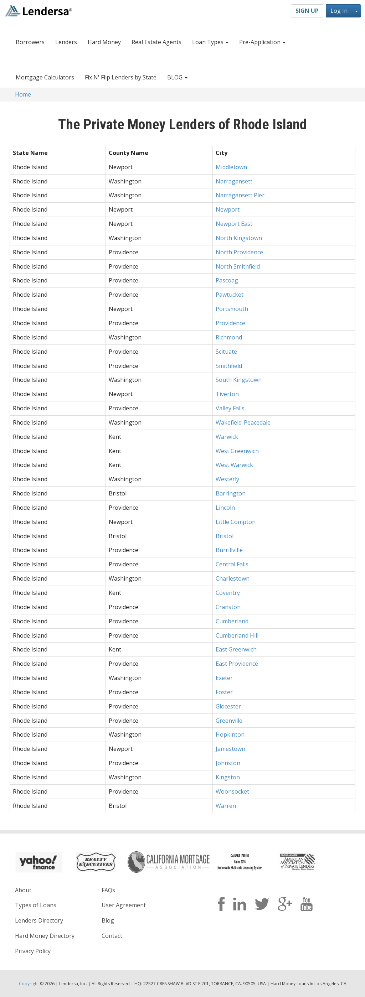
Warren (226, 806)
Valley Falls (230, 408)
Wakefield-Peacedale (243, 422)
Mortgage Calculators (45, 77)
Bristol (224, 536)
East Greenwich (236, 649)
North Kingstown (239, 238)
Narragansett (234, 181)
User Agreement (124, 905)
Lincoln (225, 508)
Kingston (228, 777)
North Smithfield (238, 266)
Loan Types (210, 42)
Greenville (229, 721)
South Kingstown (239, 380)
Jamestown (230, 749)
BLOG (177, 77)
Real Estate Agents (156, 42)
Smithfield (229, 366)
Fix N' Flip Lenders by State (120, 77)
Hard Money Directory (44, 936)
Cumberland (232, 621)
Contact (112, 936)
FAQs (108, 890)
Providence (230, 323)
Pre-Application (262, 42)
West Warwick (234, 465)
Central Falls (232, 564)
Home (23, 94)
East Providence (237, 664)
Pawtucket (229, 294)
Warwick (227, 437)
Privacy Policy (33, 951)
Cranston (228, 607)
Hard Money (104, 42)
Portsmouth (232, 309)
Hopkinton (230, 734)
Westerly (227, 479)
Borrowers (30, 42)
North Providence (239, 252)
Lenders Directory (39, 920)
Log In (339, 11)
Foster (224, 692)
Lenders (66, 42)
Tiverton (227, 394)
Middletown (231, 167)
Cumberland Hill (237, 635)
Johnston (228, 763)
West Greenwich (237, 451)
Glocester (228, 706)
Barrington (231, 493)
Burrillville (229, 550)
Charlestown (233, 578)
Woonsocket (232, 791)
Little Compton (236, 522)
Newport (228, 209)
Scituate (226, 351)
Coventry (228, 593)
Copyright (29, 984)
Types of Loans (35, 905)
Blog (108, 920)
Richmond (229, 337)
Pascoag (227, 280)
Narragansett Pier (240, 195)
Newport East (234, 224)
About (23, 890)
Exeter (224, 678)
